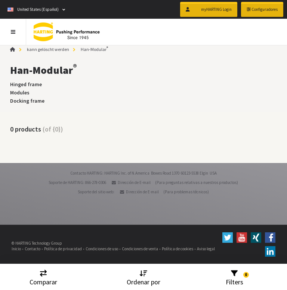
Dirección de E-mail (134, 182)
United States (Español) (33, 9)
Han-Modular (94, 49)
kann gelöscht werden (48, 49)
